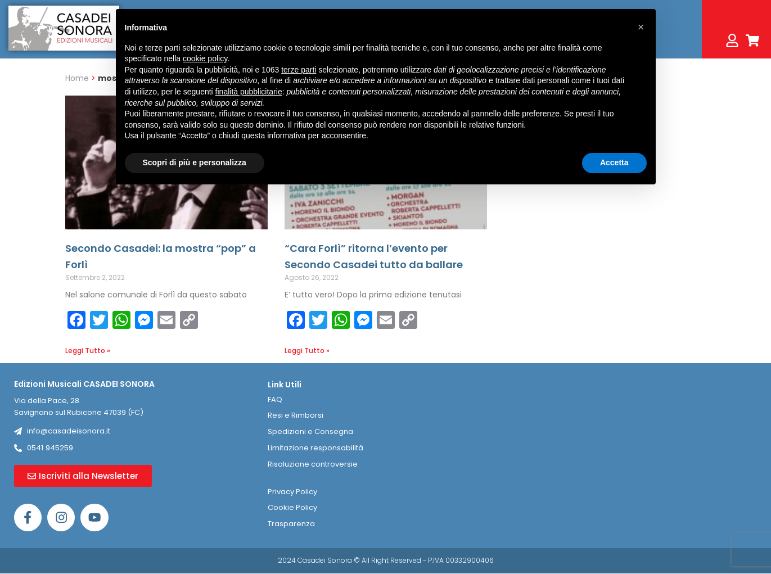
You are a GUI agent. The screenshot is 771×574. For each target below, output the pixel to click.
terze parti (298, 69)
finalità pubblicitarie (248, 91)
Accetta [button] (614, 162)
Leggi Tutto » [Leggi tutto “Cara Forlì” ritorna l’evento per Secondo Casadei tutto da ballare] (307, 350)
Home (77, 78)
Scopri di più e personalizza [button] (194, 162)
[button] (641, 27)
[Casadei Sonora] (639, 452)
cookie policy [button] (205, 58)
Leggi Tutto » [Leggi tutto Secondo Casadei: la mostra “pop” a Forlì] (87, 350)
